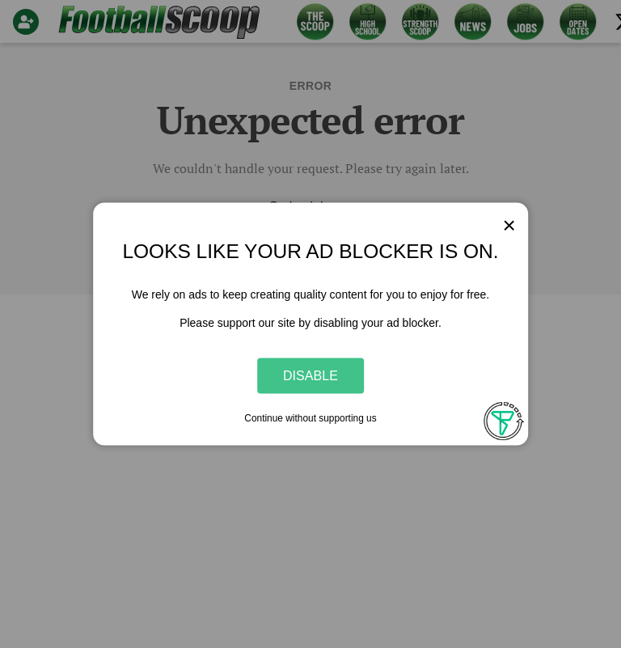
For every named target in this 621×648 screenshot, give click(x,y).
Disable (310, 375)
